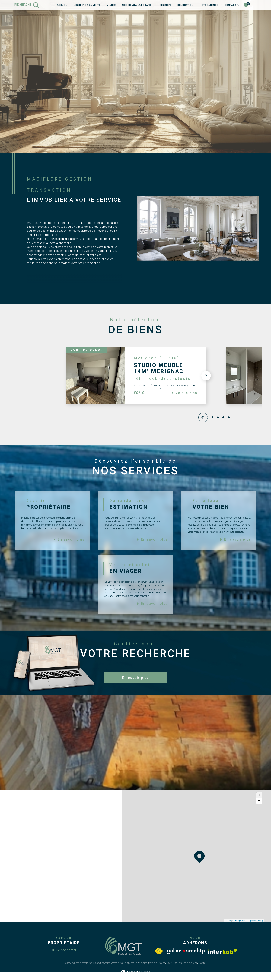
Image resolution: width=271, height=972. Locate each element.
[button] (205, 375)
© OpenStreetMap (255, 920)
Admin (169, 963)
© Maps (239, 920)
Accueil (62, 5)
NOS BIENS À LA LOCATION (138, 5)
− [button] (259, 801)
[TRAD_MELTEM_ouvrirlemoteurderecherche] (26, 5)
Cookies (202, 963)
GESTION (165, 5)
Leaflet (228, 920)
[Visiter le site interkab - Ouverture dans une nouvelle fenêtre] (222, 951)
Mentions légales (156, 963)
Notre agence (209, 5)
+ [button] (259, 795)
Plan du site (141, 963)
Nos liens (178, 963)
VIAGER (111, 5)
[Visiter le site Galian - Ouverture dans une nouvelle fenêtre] (186, 951)
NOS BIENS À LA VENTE (86, 5)
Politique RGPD (190, 963)
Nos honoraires (127, 963)
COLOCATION (185, 5)
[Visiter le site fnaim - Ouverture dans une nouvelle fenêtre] (158, 951)
